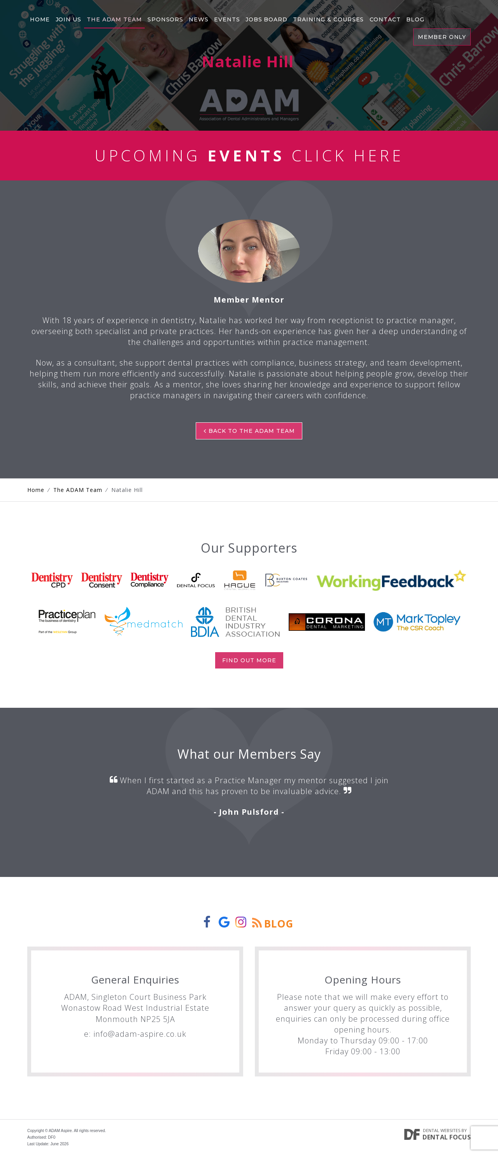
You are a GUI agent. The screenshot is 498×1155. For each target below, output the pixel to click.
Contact (384, 17)
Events (226, 17)
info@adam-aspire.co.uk (139, 1034)
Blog (414, 17)
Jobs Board (265, 17)
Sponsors (165, 17)
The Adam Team (114, 17)
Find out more (249, 660)
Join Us (68, 17)
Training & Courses (327, 17)
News (198, 17)
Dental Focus (447, 1137)
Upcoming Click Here (249, 155)
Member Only (441, 35)
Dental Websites (441, 1130)
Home (40, 17)
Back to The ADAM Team (249, 430)
